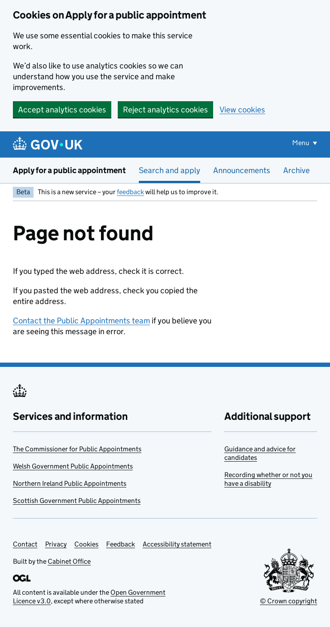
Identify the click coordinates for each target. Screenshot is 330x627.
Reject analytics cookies (165, 110)
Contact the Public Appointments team (81, 321)
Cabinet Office (69, 561)
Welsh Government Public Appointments (73, 466)
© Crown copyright (288, 601)
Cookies (86, 544)
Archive (296, 170)
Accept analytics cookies (62, 110)
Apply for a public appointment (69, 170)
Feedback (120, 544)
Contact (25, 544)
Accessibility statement (177, 544)
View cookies (242, 110)
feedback (130, 192)
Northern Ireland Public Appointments (69, 483)
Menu (301, 143)
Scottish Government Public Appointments (77, 501)
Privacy (56, 544)
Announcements (241, 170)
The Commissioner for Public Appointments (77, 449)
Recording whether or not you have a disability (268, 479)
